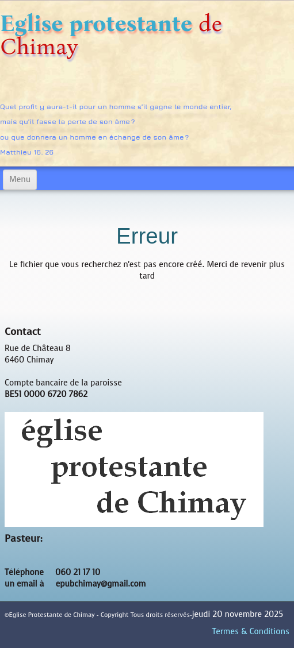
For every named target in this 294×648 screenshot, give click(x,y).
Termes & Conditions (250, 631)
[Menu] (20, 179)
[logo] (147, 84)
